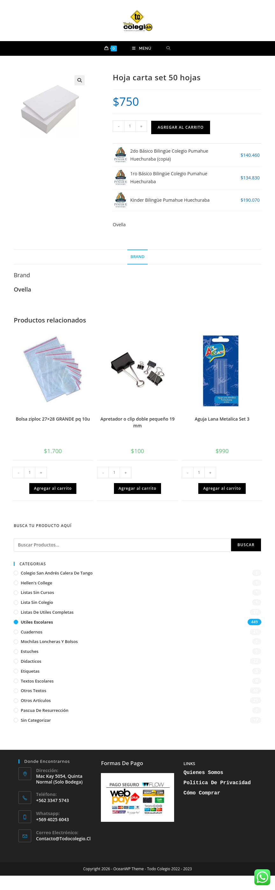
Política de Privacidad (217, 782)
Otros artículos (36, 700)
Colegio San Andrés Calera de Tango (57, 573)
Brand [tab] (137, 256)
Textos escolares (37, 681)
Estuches (30, 651)
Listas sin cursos (37, 592)
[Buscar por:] (168, 48)
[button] (79, 80)
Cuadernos (31, 632)
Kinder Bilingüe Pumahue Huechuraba (169, 200)
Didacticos (31, 661)
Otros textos (33, 690)
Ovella (119, 224)
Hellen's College (36, 583)
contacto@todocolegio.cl (63, 839)
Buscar (246, 544)
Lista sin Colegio (37, 602)
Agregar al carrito (181, 127)
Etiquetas (30, 671)
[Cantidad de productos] (130, 126)
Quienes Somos (203, 772)
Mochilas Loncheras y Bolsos (49, 641)
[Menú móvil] (142, 48)
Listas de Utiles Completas (47, 612)
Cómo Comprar (202, 793)
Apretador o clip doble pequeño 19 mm (137, 422)
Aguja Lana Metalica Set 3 (222, 419)
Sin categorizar (36, 720)
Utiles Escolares (37, 622)
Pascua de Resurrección (44, 710)
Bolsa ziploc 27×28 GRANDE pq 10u (53, 419)
